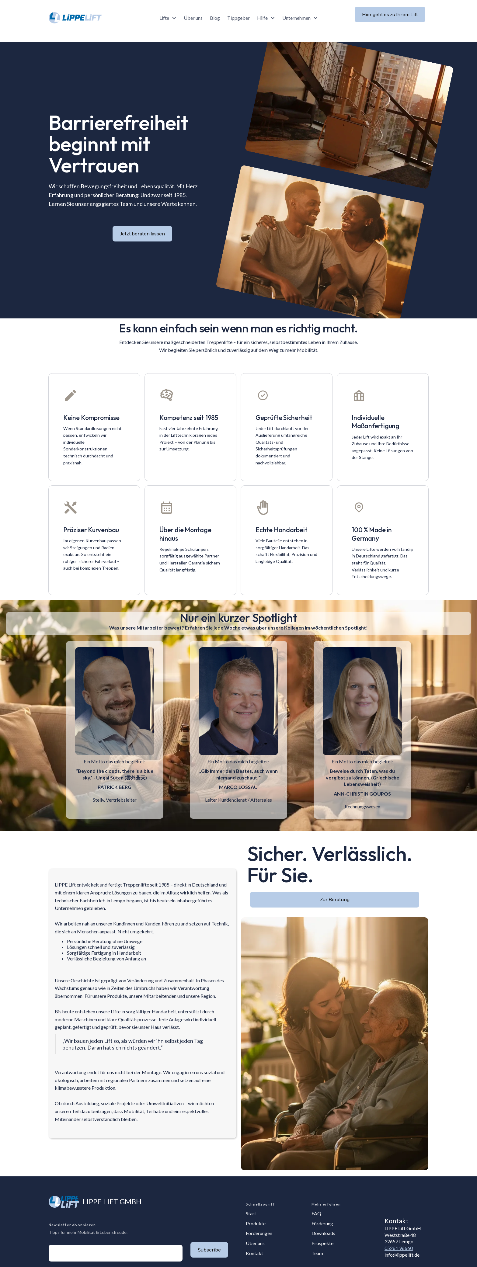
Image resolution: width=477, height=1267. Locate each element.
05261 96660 (399, 1248)
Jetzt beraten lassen (142, 234)
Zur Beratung (335, 899)
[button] (168, 18)
